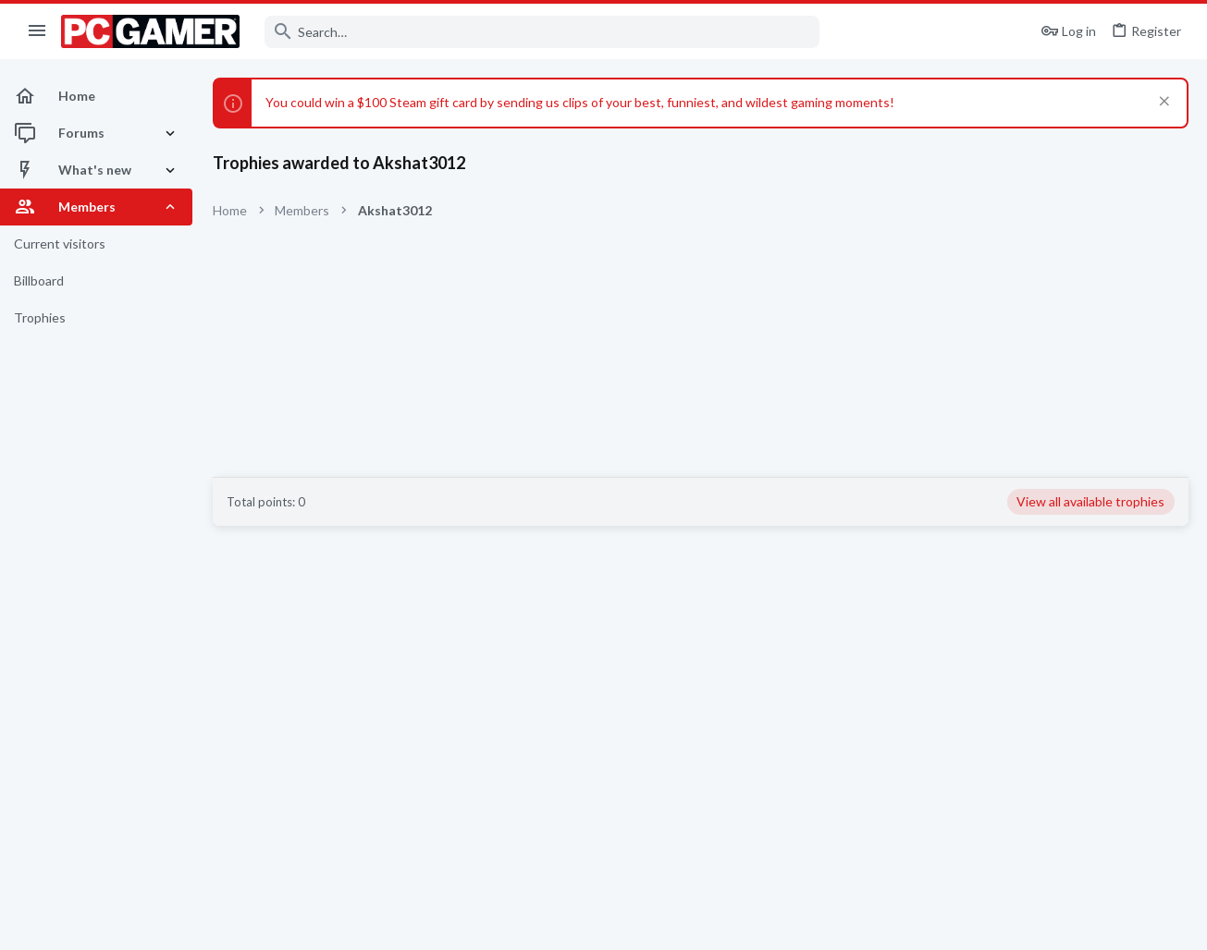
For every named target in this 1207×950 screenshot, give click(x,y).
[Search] (542, 32)
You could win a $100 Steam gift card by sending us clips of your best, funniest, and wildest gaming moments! (579, 102)
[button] (37, 31)
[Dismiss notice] (1162, 103)
